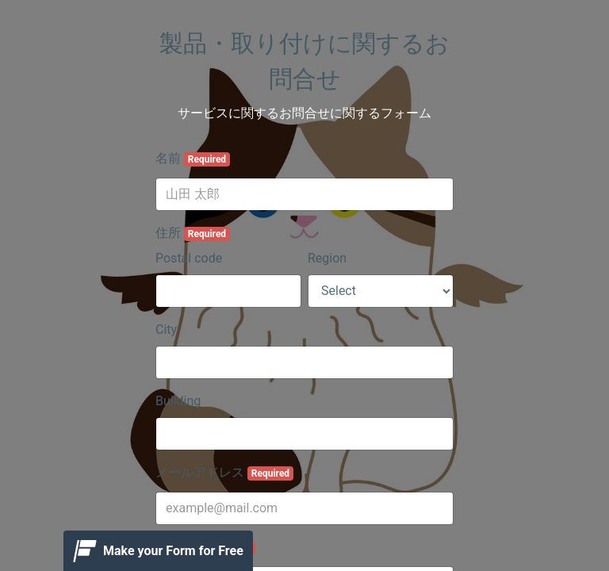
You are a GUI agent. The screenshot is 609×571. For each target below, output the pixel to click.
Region (327, 258)
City (166, 329)
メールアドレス (224, 473)
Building (178, 400)
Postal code (188, 258)
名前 (192, 159)
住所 (192, 233)
